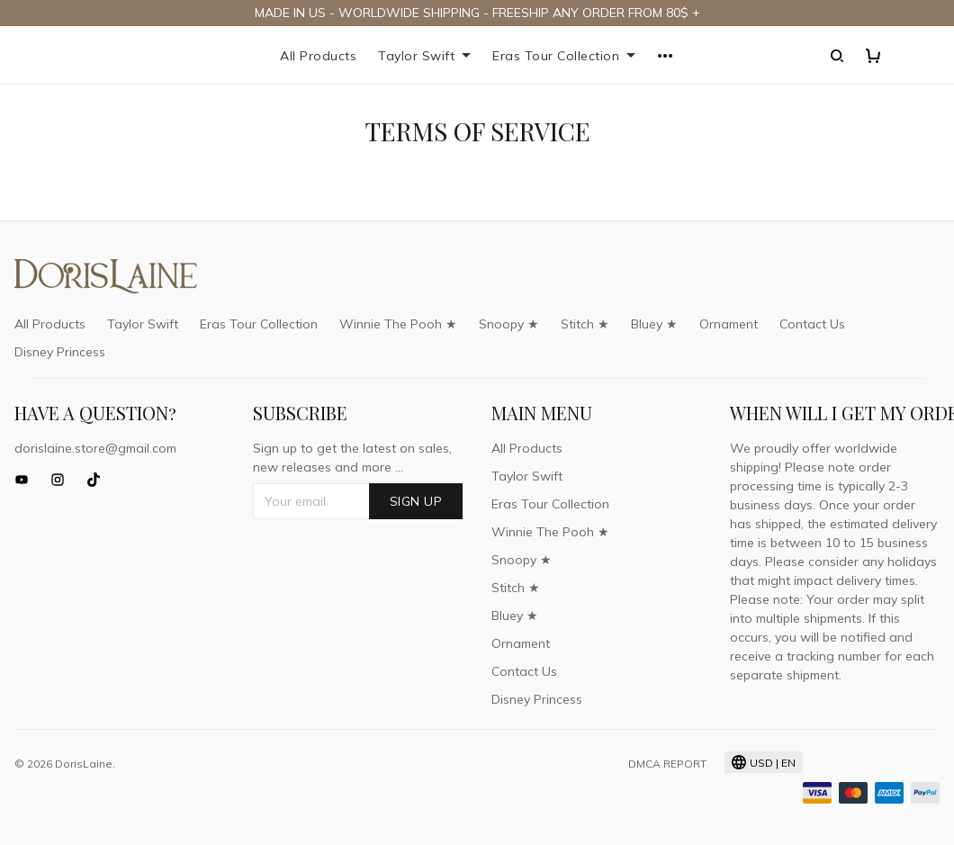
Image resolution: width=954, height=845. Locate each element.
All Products (318, 56)
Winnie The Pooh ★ (398, 324)
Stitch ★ (585, 324)
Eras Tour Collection (563, 56)
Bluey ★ (654, 324)
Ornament (728, 324)
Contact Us (812, 324)
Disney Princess (59, 352)
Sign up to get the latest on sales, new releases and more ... (352, 457)
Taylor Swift (424, 56)
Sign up (416, 501)
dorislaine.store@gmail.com (95, 448)
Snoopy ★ (509, 324)
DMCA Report (667, 763)
